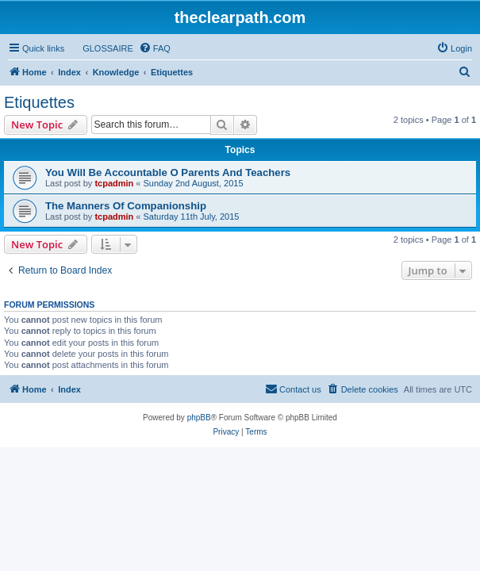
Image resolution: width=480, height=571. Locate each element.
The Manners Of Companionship (125, 206)
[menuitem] (100, 48)
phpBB (199, 417)
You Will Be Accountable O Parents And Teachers (167, 172)
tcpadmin (113, 183)
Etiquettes (39, 102)
